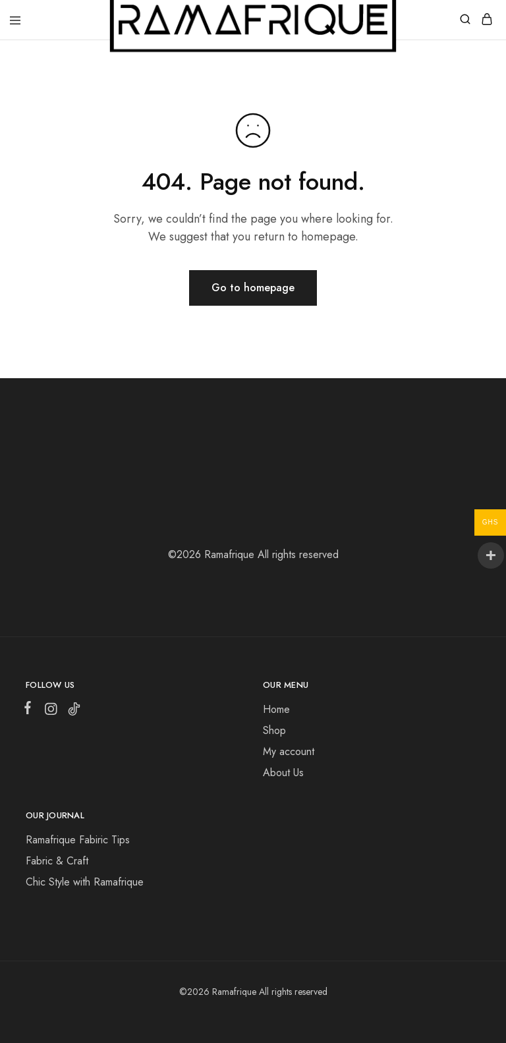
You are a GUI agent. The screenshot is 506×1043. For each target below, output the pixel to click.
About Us (283, 772)
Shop (274, 730)
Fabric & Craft (57, 860)
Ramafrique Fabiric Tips (78, 839)
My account (288, 751)
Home (276, 709)
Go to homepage (253, 287)
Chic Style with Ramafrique (85, 881)
